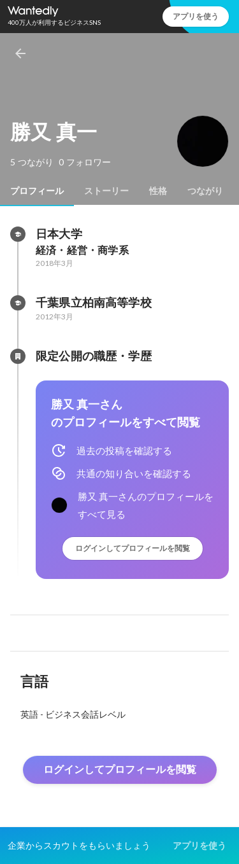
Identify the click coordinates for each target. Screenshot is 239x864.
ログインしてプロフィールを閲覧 (132, 548)
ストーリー (106, 191)
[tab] (37, 191)
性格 (158, 191)
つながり (205, 191)
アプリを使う (196, 16)
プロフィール (37, 191)
